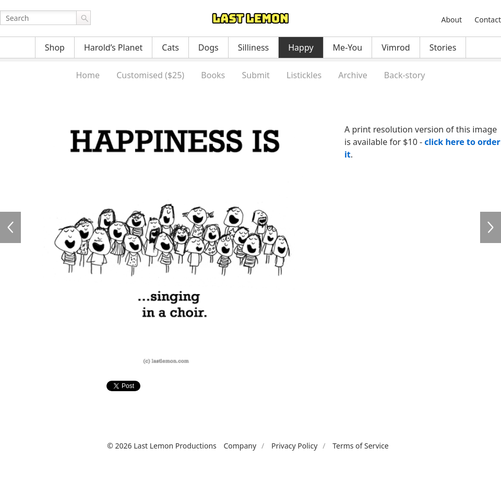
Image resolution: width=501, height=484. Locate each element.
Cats (170, 47)
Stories (443, 47)
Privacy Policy (294, 446)
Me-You (348, 47)
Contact (487, 20)
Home (88, 75)
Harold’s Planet (113, 47)
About (451, 20)
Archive (352, 75)
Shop (55, 47)
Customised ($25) (150, 75)
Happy (300, 47)
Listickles (304, 75)
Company (239, 446)
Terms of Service (360, 446)
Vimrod (395, 47)
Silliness (253, 47)
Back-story (404, 75)
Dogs (208, 47)
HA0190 (490, 227)
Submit (255, 75)
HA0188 (10, 227)
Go (83, 17)
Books (213, 75)
